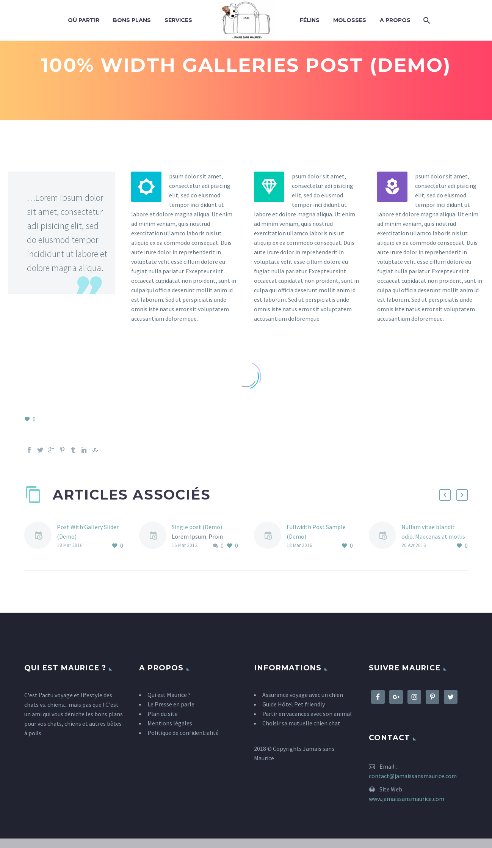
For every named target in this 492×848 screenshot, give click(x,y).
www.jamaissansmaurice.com (406, 798)
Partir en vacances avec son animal (307, 713)
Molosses (349, 20)
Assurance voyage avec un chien (302, 694)
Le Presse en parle (170, 704)
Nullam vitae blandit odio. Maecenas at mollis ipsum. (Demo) (433, 536)
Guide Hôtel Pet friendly (293, 704)
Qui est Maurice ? (169, 694)
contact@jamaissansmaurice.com (413, 776)
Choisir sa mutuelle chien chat (301, 723)
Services (178, 20)
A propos (395, 20)
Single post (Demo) (197, 527)
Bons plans (132, 20)
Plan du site (162, 713)
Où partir (83, 20)
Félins (310, 20)
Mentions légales (169, 723)
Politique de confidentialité (183, 732)
